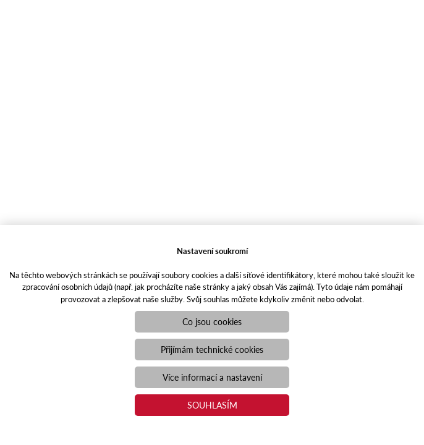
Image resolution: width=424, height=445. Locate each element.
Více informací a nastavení (212, 377)
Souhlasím (212, 405)
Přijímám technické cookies (212, 349)
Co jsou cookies (212, 321)
